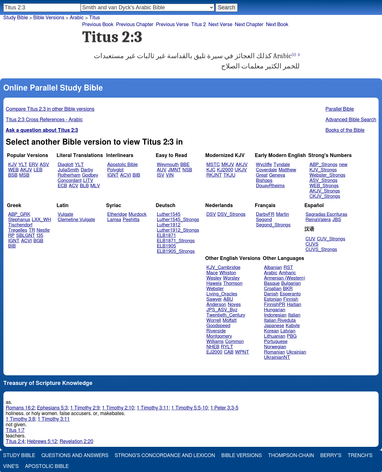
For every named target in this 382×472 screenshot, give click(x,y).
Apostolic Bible (47, 466)
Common (234, 341)
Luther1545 (168, 214)
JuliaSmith (68, 170)
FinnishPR (274, 304)
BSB (12, 175)
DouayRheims (270, 185)
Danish (271, 294)
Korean (271, 331)
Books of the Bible (345, 130)
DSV (211, 214)
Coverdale (266, 170)
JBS (336, 219)
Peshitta (131, 219)
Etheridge (117, 214)
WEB (13, 170)
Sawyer (214, 299)
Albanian (273, 267)
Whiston (227, 273)
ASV (44, 164)
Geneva (277, 175)
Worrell (214, 320)
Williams (215, 341)
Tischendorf (20, 225)
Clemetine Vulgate (76, 219)
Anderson (216, 304)
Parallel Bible (339, 109)
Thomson (233, 283)
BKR (288, 288)
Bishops (264, 180)
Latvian (287, 331)
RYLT (227, 347)
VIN (170, 175)
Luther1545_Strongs (178, 219)
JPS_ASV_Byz (222, 310)
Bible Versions (48, 17)
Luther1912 (168, 225)
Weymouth (168, 164)
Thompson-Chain (291, 455)
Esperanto (290, 294)
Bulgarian (291, 283)
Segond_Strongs (273, 225)
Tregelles (17, 230)
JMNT (174, 170)
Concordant (70, 180)
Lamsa (114, 219)
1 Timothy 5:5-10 (189, 407)
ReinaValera (318, 219)
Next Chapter (249, 24)
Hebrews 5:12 (42, 441)
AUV (161, 170)
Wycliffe (264, 164)
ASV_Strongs (323, 180)
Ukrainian (296, 352)
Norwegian (275, 347)
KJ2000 (225, 170)
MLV (95, 185)
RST (288, 267)
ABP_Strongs (323, 164)
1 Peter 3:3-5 (224, 407)
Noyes (234, 304)
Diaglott (65, 164)
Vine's (11, 466)
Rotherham (69, 175)
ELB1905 (166, 246)
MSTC (213, 164)
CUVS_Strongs (321, 249)
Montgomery (219, 336)
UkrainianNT (277, 357)
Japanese (274, 325)
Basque (272, 283)
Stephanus (19, 219)
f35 (40, 235)
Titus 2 (198, 24)
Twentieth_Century (226, 315)
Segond (264, 219)
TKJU (229, 175)
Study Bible (15, 17)
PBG (292, 336)
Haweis (214, 283)
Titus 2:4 (15, 441)
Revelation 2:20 (76, 441)
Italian (294, 315)
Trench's (360, 455)
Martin (282, 214)
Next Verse (220, 24)
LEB (38, 170)
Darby (87, 170)
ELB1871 (166, 235)
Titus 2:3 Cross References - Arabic (44, 119)
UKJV (241, 170)
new (343, 164)
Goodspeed (218, 325)
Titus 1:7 (15, 430)
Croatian (272, 288)
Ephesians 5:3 (52, 407)
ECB (62, 185)
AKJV (26, 170)
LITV (88, 180)
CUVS (312, 244)
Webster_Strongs (327, 175)
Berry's (330, 455)
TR (32, 230)
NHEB (213, 347)
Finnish (290, 299)
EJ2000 (214, 352)
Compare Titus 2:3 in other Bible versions (50, 109)
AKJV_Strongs (324, 191)
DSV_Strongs (231, 214)
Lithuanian (274, 336)
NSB (187, 170)
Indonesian (275, 315)
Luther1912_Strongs (178, 230)
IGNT (113, 175)
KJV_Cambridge (224, 267)
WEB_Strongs (324, 185)
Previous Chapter (134, 24)
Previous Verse (172, 24)
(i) (294, 54)
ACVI (125, 175)
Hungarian (274, 310)
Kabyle (293, 325)
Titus (94, 17)
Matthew (287, 170)
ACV (73, 185)
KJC (211, 170)
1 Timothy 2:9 (85, 407)
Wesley (214, 278)
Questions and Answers (74, 455)
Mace (212, 273)
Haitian (294, 304)
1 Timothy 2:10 (118, 407)
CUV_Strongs (331, 239)
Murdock (138, 214)
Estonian (273, 299)
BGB (38, 240)
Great (261, 175)
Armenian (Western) (284, 278)
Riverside (216, 331)
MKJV (227, 164)
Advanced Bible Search (350, 119)
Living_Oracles (222, 294)
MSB (24, 175)
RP (11, 235)
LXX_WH (41, 219)
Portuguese (276, 341)
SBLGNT (25, 235)
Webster (215, 288)
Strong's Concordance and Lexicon (165, 455)
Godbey (90, 175)
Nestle (43, 230)
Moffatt (230, 320)
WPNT (242, 352)
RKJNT (214, 175)
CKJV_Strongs (324, 196)
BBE (185, 164)
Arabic (77, 17)
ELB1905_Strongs (176, 251)
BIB (136, 175)
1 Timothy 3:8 (20, 419)
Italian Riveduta (280, 320)
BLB (84, 185)
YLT (22, 164)
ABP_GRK (19, 214)
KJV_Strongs (323, 170)
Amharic (287, 273)
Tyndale (282, 164)
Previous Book (98, 24)
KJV (12, 164)
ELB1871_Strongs (176, 240)
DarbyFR (265, 214)
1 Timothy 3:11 (153, 407)
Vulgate (65, 214)
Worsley (231, 278)
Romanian (274, 352)
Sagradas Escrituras (326, 214)
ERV (33, 164)
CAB (229, 352)
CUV (311, 239)
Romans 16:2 (20, 407)
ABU (228, 299)
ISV (160, 175)
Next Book (277, 24)
